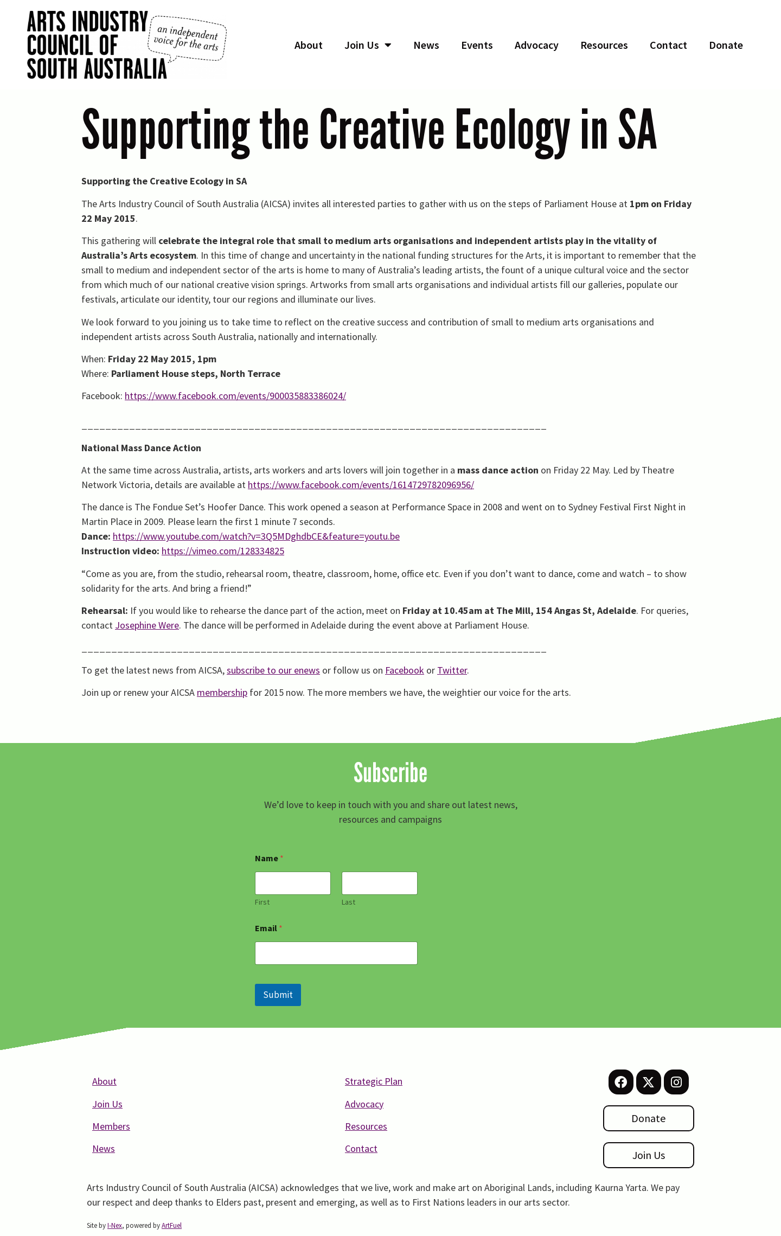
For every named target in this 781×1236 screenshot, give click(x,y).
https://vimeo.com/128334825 (223, 551)
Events (477, 45)
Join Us (368, 45)
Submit (278, 995)
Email (269, 928)
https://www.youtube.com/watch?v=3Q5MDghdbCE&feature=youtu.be (256, 536)
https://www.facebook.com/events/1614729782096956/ (361, 484)
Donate (726, 45)
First (262, 902)
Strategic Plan (373, 1081)
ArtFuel (172, 1225)
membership (222, 692)
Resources (604, 45)
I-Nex (114, 1225)
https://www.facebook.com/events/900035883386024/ (235, 395)
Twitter (452, 670)
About (309, 45)
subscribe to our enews (273, 670)
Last (348, 902)
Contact (668, 45)
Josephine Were (147, 625)
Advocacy (537, 45)
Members (111, 1126)
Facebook (404, 670)
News (426, 45)
